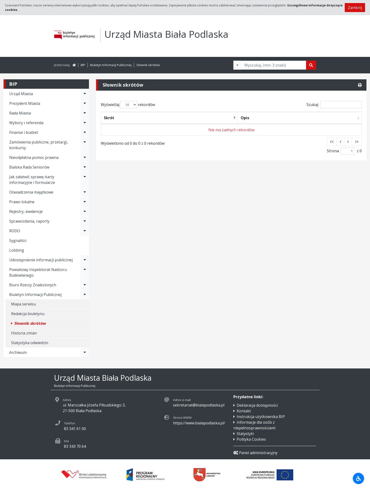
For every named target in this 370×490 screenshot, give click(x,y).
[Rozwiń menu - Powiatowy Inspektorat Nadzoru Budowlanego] (84, 272)
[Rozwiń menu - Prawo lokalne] (84, 202)
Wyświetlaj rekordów (128, 104)
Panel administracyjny (255, 452)
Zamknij (355, 7)
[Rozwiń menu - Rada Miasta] (84, 113)
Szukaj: (334, 104)
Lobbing (16, 250)
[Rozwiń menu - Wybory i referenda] (84, 122)
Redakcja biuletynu (27, 313)
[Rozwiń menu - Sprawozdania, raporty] (84, 221)
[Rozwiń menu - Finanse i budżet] (84, 132)
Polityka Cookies (251, 439)
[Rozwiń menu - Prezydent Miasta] (84, 103)
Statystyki (245, 433)
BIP (83, 65)
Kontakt (244, 411)
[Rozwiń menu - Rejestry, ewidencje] (84, 211)
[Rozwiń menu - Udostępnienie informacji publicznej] (84, 260)
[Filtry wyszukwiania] (237, 65)
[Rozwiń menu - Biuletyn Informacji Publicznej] (84, 294)
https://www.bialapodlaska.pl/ (199, 423)
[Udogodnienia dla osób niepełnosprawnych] (358, 478)
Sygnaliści (17, 240)
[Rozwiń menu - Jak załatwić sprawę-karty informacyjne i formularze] (84, 179)
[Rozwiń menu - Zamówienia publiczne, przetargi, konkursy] (84, 144)
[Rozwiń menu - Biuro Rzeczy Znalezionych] (84, 285)
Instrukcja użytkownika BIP (261, 416)
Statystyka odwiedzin (29, 342)
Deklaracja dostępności (257, 405)
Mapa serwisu (23, 304)
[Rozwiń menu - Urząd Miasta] (84, 93)
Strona (333, 150)
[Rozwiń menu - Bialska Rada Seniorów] (84, 167)
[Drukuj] (360, 85)
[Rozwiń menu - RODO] (84, 231)
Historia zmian (24, 333)
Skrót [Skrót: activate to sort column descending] (109, 117)
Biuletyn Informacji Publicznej (110, 65)
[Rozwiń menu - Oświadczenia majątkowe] (84, 192)
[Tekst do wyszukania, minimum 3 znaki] (273, 65)
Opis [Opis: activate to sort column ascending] (245, 117)
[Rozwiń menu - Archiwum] (84, 352)
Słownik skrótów (148, 65)
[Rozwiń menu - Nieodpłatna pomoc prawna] (84, 157)
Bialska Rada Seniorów (29, 167)
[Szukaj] (311, 65)
